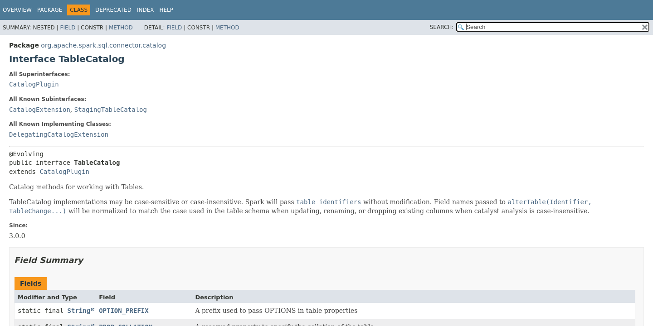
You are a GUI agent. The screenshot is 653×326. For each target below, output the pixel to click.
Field (67, 27)
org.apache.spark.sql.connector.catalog (103, 45)
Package (49, 10)
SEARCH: (442, 27)
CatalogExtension (39, 109)
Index (145, 10)
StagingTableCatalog (110, 109)
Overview (17, 10)
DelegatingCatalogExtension (58, 134)
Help (166, 10)
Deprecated (113, 10)
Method (121, 27)
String (79, 310)
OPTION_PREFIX (124, 310)
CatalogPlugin (34, 84)
